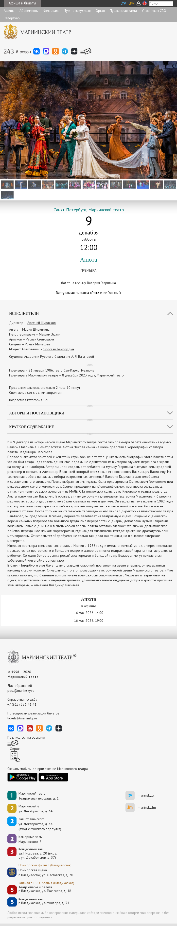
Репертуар (12, 18)
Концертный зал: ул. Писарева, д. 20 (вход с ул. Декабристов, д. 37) (37, 853)
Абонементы (28, 10)
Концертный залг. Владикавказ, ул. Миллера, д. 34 (43, 901)
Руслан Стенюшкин (40, 339)
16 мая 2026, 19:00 (88, 620)
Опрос (14, 749)
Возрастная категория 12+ (29, 400)
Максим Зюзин (49, 334)
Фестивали (51, 10)
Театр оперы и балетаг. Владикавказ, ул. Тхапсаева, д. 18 (44, 889)
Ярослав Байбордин (58, 349)
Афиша (9, 10)
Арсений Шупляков (41, 323)
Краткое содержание (31, 427)
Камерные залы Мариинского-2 (30, 839)
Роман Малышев (37, 344)
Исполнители (24, 313)
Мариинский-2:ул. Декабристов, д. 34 (35, 808)
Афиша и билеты (22, 3)
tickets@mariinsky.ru (22, 718)
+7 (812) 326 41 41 (21, 704)
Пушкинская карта (123, 10)
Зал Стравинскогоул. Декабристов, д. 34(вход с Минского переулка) (39, 824)
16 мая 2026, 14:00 (88, 612)
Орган (100, 10)
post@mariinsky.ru (20, 690)
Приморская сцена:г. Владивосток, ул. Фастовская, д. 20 (40, 872)
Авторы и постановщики (36, 413)
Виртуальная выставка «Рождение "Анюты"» (88, 292)
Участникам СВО (154, 10)
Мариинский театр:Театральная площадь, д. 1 (38, 796)
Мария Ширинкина (36, 329)
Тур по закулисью (77, 10)
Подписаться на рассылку (26, 737)
